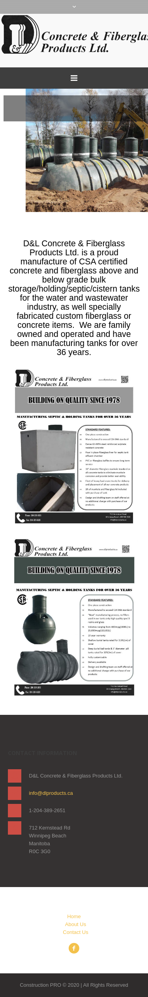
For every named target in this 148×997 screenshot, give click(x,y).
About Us (75, 924)
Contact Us (75, 932)
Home (74, 916)
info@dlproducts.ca (51, 793)
